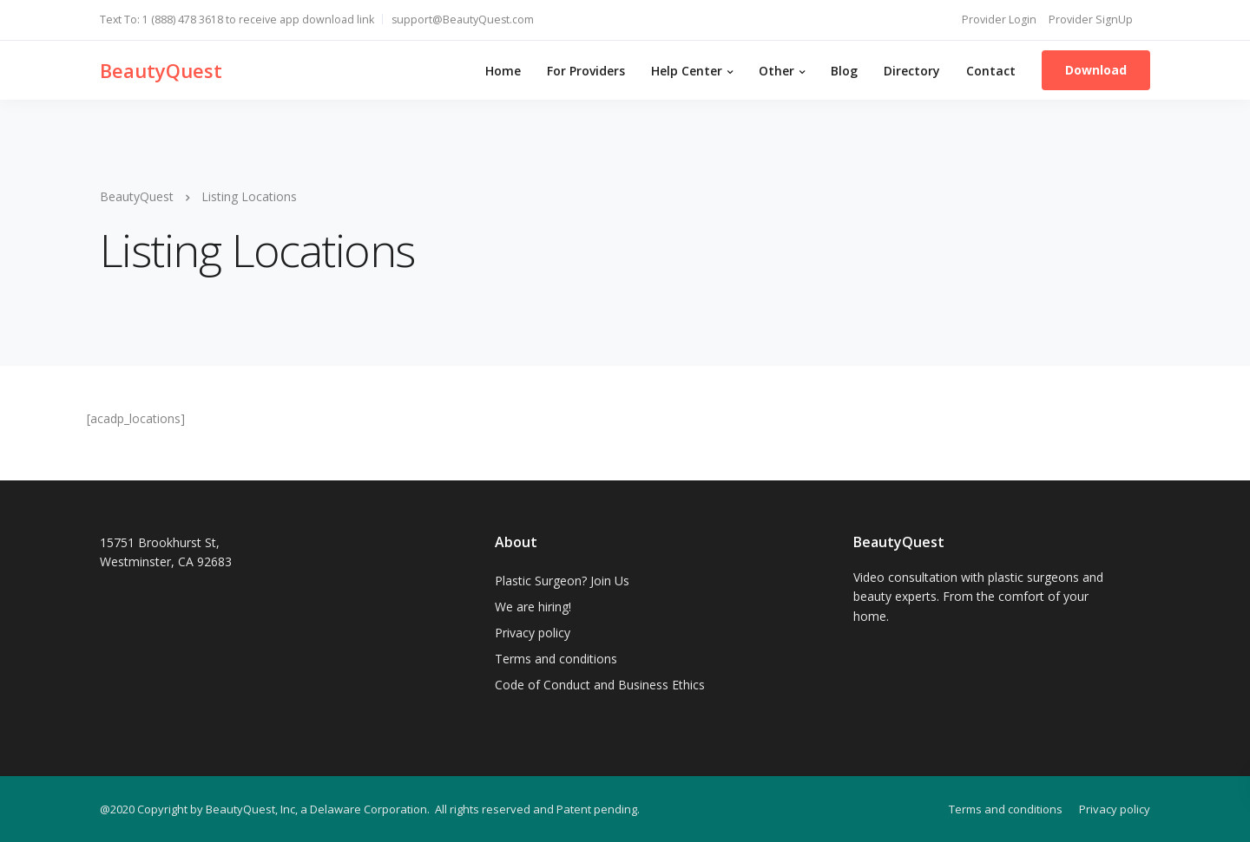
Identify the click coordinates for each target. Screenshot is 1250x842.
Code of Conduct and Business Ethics (600, 684)
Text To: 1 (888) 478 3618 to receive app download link (237, 19)
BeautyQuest (161, 70)
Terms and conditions (556, 658)
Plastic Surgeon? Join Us (562, 580)
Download (1096, 70)
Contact (991, 70)
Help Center (686, 70)
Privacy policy (532, 632)
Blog (844, 70)
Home (503, 70)
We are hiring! (533, 606)
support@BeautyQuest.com (462, 19)
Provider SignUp (1091, 19)
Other (776, 70)
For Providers (586, 70)
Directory (912, 70)
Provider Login (999, 19)
